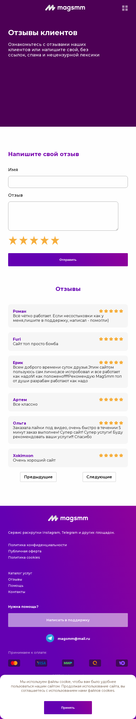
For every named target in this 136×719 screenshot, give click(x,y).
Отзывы (15, 584)
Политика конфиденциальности (37, 550)
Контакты (16, 596)
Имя (13, 169)
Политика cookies (24, 562)
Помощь (15, 590)
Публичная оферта (24, 556)
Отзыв (15, 195)
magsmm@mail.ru (74, 643)
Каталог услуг (20, 578)
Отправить (68, 264)
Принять (68, 707)
